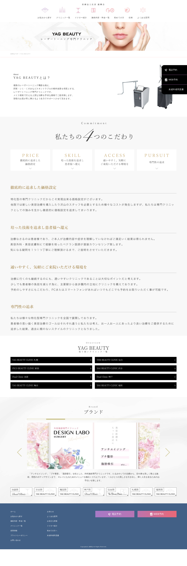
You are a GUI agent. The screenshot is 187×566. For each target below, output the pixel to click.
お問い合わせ (15, 544)
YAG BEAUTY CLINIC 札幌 (27, 360)
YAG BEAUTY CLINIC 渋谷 (111, 369)
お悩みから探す (45, 18)
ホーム (13, 515)
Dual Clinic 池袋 (22, 379)
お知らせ (50, 515)
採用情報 (13, 534)
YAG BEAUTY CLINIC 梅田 (27, 388)
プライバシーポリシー (19, 539)
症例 (131, 18)
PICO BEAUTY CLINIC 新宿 (28, 369)
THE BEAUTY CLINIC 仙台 (112, 360)
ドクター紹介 (81, 18)
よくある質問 (143, 18)
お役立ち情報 (52, 525)
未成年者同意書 (53, 539)
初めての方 (119, 18)
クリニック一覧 (63, 18)
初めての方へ (52, 534)
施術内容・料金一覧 (101, 18)
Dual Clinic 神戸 (106, 379)
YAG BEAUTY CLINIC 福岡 (111, 388)
